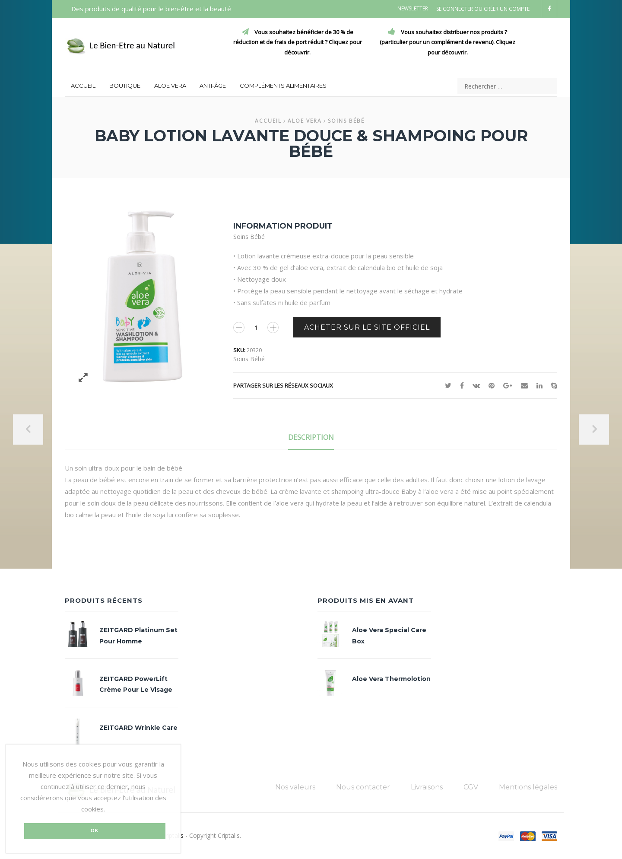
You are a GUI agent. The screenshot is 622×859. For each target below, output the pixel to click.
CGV (470, 787)
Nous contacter (363, 787)
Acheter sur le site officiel (367, 327)
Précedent (28, 429)
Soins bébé (346, 120)
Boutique (124, 85)
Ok (95, 830)
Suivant (594, 429)
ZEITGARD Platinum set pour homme (138, 635)
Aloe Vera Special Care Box (389, 635)
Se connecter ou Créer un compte (483, 9)
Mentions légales (528, 787)
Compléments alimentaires (283, 85)
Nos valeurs (295, 787)
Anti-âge (213, 85)
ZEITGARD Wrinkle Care (138, 728)
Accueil (83, 85)
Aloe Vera (170, 85)
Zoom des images (83, 377)
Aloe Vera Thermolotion (391, 679)
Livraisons (427, 787)
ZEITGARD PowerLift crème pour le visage (135, 684)
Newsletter (412, 8)
